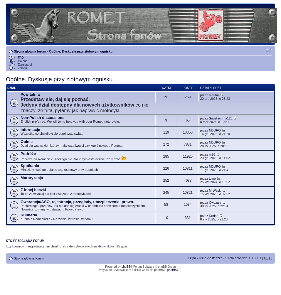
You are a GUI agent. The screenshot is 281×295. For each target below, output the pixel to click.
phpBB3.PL (174, 270)
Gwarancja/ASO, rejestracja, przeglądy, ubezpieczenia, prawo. (77, 202)
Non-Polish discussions (42, 117)
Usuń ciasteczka (210, 258)
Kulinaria (29, 215)
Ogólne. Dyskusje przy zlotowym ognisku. (81, 51)
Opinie (27, 141)
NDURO (215, 130)
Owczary (215, 202)
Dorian (213, 216)
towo (212, 178)
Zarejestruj (25, 64)
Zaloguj (23, 68)
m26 (212, 154)
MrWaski (215, 190)
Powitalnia (30, 94)
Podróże (28, 153)
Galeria (22, 61)
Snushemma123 (221, 118)
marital (214, 95)
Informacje (30, 129)
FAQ (21, 57)
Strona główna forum (30, 51)
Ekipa (192, 258)
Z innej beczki (33, 190)
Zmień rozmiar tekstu (268, 50)
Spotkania (30, 165)
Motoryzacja (32, 178)
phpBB (126, 266)
